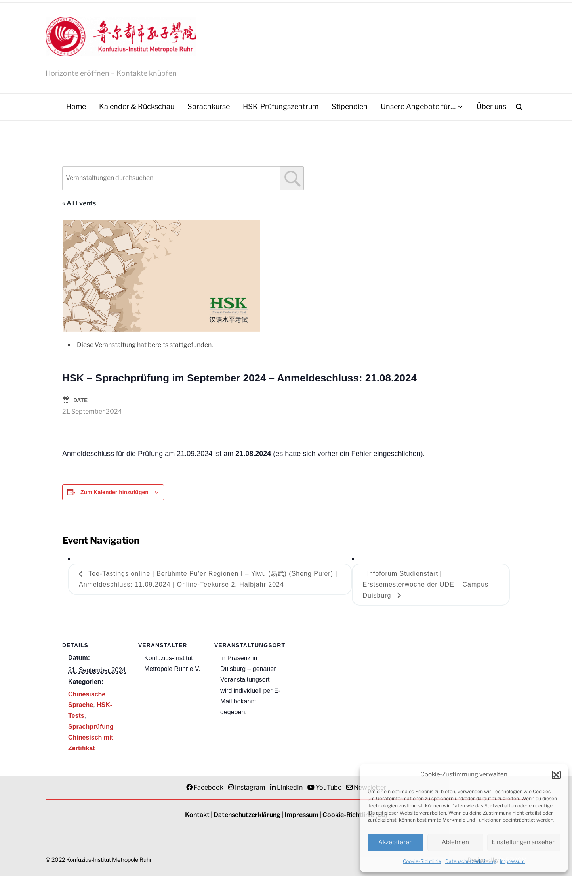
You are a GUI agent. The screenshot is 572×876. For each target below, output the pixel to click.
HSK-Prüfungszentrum (280, 106)
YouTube (328, 787)
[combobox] (183, 178)
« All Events (79, 203)
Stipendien (350, 106)
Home (76, 106)
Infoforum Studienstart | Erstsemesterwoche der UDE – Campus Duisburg (425, 584)
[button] (556, 775)
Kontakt (197, 814)
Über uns (491, 106)
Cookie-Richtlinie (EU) (354, 814)
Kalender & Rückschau (136, 106)
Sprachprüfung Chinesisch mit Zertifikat (91, 737)
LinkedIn (290, 787)
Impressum (512, 861)
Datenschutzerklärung (470, 861)
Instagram (250, 787)
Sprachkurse (208, 106)
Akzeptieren (395, 842)
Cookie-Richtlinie (422, 861)
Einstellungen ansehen (524, 842)
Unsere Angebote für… (418, 106)
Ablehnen (455, 842)
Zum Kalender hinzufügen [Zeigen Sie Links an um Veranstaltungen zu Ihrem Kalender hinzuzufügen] (114, 492)
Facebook (208, 787)
